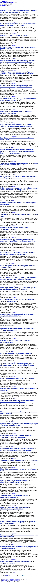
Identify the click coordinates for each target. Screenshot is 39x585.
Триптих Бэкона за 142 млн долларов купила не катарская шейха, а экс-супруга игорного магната (17, 364)
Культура (14, 83)
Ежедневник (17, 579)
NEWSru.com (7, 2)
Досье (7, 579)
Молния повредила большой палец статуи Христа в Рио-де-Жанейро (18, 412)
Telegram (27, 579)
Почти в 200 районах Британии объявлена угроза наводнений (18, 203)
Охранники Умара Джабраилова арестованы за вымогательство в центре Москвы (17, 401)
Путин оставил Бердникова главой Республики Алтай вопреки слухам (17, 329)
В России (14, 33)
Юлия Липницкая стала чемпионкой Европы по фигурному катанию (17, 562)
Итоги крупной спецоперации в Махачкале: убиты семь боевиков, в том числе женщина (18, 288)
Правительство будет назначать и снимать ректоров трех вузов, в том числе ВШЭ (19, 424)
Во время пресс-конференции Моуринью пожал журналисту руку (17, 266)
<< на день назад (5, 575)
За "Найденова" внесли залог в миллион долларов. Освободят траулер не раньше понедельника (18, 177)
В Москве (10, 580)
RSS (22, 579)
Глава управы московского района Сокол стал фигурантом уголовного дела (17, 315)
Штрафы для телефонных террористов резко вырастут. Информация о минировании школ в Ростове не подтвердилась (17, 151)
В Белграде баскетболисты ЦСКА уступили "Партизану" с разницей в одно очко (15, 436)
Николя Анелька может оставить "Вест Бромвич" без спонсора (19, 389)
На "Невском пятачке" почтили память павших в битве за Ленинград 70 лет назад (17, 24)
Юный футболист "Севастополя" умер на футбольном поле (15, 341)
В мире (14, 22)
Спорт (13, 109)
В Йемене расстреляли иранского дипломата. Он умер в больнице (17, 48)
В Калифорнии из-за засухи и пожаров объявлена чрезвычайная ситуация (18, 300)
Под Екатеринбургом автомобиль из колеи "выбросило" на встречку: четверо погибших (16, 125)
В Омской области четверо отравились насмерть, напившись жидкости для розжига (18, 253)
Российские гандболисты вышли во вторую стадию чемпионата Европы (19, 535)
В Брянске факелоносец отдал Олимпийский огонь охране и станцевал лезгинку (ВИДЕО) (18, 189)
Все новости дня (5, 5)
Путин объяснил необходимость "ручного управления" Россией (15, 228)
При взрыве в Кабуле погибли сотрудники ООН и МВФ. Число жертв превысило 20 (17, 481)
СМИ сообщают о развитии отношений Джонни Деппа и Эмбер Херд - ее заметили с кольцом (17, 72)
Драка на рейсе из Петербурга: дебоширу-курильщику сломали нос (15, 496)
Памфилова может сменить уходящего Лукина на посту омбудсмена (17, 522)
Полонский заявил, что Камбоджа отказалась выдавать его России (16, 112)
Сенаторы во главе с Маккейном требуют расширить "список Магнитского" (19, 547)
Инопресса (17, 580)
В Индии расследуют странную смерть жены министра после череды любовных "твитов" (16, 86)
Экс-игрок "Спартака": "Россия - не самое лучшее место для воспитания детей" (18, 99)
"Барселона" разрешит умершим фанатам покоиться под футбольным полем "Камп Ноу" (19, 164)
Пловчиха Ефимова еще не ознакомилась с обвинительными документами (15, 508)
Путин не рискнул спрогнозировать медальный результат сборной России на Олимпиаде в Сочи (17, 240)
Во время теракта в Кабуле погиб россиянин (16, 354)
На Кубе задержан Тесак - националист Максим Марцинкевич (17, 138)
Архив (11, 579)
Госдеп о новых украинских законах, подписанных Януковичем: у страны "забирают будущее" (18, 278)
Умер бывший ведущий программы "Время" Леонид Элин (19, 215)
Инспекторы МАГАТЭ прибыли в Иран (13, 35)
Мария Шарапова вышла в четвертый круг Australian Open (19, 470)
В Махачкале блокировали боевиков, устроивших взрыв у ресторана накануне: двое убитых (18, 449)
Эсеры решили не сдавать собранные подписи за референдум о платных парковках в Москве (18, 61)
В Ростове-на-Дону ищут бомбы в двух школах (17, 378)
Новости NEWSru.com (7, 582)
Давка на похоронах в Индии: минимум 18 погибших (19, 460)
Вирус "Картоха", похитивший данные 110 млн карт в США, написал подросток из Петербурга (19, 11)
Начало (3, 579)
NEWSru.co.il (4, 580)
